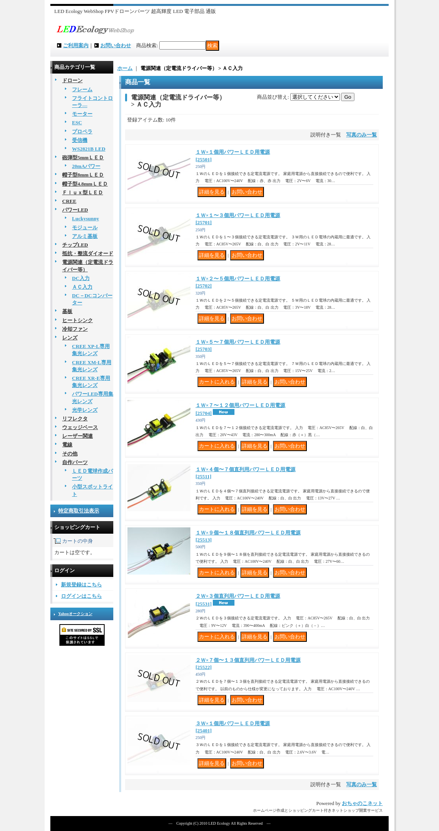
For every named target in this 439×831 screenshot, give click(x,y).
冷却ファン (75, 329)
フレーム (82, 89)
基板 (67, 311)
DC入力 (81, 278)
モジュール (85, 227)
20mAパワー (86, 166)
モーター (82, 114)
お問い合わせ (115, 45)
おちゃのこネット (362, 803)
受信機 (79, 140)
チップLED (75, 245)
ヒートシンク (77, 320)
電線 (67, 445)
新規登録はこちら (81, 585)
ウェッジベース (80, 427)
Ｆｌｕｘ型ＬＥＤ (82, 192)
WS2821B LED (88, 149)
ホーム (125, 68)
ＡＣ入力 (82, 287)
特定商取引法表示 (78, 511)
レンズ (69, 338)
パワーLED (75, 210)
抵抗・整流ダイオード (87, 253)
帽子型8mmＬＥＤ (83, 175)
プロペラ (82, 132)
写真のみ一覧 (361, 135)
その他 (69, 454)
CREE (69, 201)
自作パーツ (75, 462)
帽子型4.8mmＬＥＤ (85, 184)
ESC (77, 122)
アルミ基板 (85, 236)
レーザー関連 (77, 436)
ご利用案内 (76, 45)
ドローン (72, 80)
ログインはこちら (81, 596)
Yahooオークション (75, 614)
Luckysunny (85, 218)
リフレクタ (75, 419)
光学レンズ (85, 410)
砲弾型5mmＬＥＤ (83, 157)
